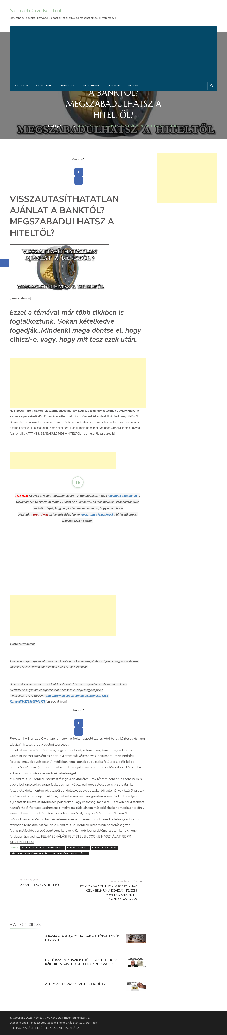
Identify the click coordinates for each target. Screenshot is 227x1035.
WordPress (89, 1023)
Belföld (66, 85)
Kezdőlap (21, 85)
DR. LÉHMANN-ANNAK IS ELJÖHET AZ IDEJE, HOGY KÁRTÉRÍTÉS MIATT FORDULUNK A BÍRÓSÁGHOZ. (81, 962)
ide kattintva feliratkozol (97, 514)
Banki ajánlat (56, 848)
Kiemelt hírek (44, 85)
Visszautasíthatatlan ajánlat (69, 853)
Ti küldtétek (90, 85)
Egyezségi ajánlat (78, 848)
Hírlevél (133, 85)
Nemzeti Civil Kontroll (36, 10)
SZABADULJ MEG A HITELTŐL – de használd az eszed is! (78, 433)
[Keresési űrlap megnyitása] (211, 86)
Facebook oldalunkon (122, 495)
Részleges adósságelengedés (29, 853)
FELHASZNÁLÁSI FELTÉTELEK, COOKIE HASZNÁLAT (45, 1028)
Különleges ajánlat (104, 848)
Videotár (113, 85)
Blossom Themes (56, 1023)
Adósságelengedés (33, 848)
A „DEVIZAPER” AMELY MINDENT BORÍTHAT (76, 984)
